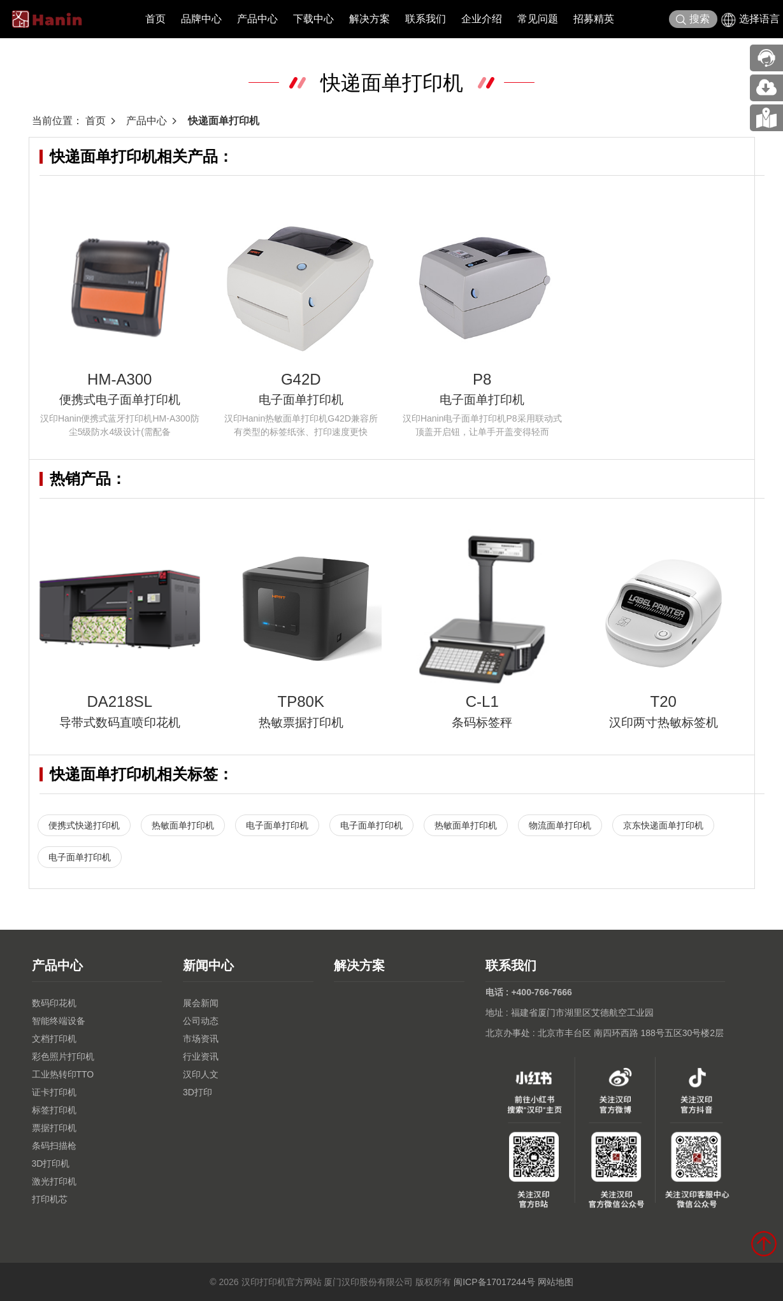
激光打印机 (54, 1181)
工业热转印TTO (63, 1074)
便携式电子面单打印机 (119, 399)
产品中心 (257, 18)
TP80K (301, 701)
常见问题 (537, 18)
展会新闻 (201, 1003)
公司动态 (201, 1021)
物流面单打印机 (560, 825)
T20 (663, 701)
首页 (155, 18)
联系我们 (425, 18)
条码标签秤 (482, 722)
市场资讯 (201, 1039)
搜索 (693, 19)
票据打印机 (54, 1128)
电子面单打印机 (301, 399)
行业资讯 (201, 1056)
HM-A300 (119, 379)
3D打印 (197, 1092)
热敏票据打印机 (301, 722)
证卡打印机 (54, 1092)
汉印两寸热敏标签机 (663, 722)
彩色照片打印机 (63, 1056)
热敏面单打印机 (183, 825)
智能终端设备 (58, 1021)
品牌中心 (201, 18)
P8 (482, 379)
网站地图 (555, 1282)
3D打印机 (51, 1163)
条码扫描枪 (54, 1146)
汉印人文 (201, 1074)
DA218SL (119, 701)
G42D (301, 379)
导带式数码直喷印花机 (119, 722)
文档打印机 (54, 1039)
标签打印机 (54, 1110)
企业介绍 (481, 18)
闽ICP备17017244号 (494, 1282)
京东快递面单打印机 (663, 825)
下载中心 (313, 18)
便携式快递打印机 (84, 825)
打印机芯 (50, 1199)
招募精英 (593, 18)
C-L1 (482, 701)
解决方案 (369, 18)
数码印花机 (54, 1003)
